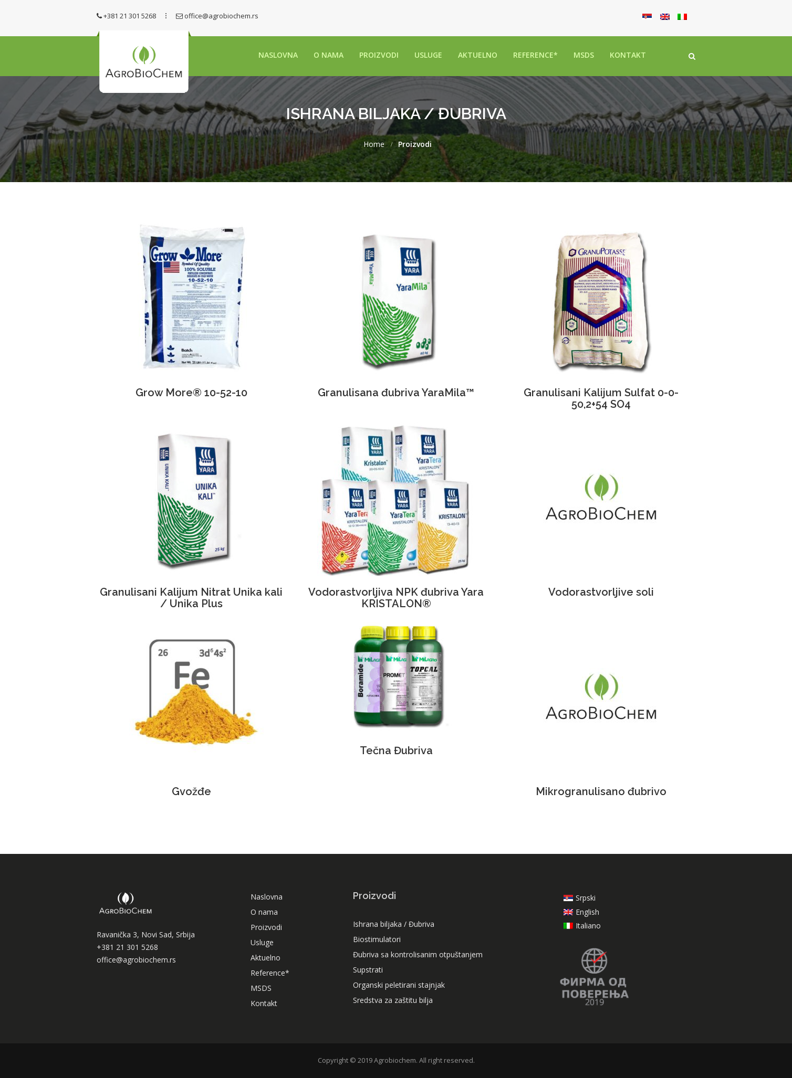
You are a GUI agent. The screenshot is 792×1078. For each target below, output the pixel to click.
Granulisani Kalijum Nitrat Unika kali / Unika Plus (191, 598)
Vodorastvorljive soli (601, 592)
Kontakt (628, 55)
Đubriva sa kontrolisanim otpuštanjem (418, 954)
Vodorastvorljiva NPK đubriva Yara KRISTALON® (396, 598)
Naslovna (278, 55)
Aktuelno (477, 55)
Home (373, 144)
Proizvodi (379, 55)
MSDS (584, 55)
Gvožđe (191, 791)
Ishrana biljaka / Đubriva (393, 924)
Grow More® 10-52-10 (191, 392)
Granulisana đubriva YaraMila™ (396, 392)
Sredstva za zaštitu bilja (393, 1000)
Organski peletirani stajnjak (399, 985)
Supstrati (368, 970)
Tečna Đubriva (396, 750)
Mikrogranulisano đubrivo (601, 791)
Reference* (535, 55)
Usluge (428, 55)
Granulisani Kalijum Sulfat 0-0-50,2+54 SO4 (601, 398)
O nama (328, 55)
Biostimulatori (377, 939)
